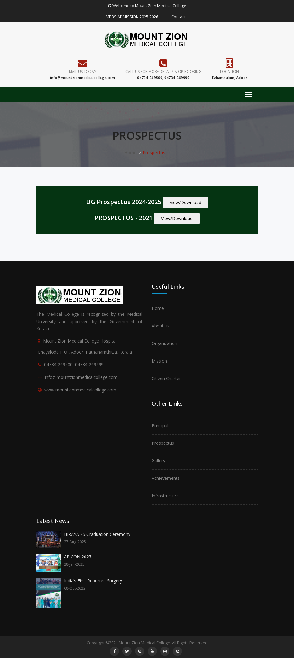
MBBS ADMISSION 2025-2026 (132, 16)
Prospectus (163, 443)
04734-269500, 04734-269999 (74, 364)
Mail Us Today (82, 71)
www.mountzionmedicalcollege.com (80, 390)
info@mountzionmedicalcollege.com (81, 377)
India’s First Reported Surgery (93, 581)
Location (229, 71)
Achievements (166, 478)
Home (130, 152)
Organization (164, 343)
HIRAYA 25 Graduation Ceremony (97, 534)
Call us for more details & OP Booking (163, 71)
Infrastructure (165, 496)
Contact (178, 16)
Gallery (158, 460)
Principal (160, 425)
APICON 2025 (77, 557)
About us (160, 326)
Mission (159, 361)
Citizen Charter (166, 378)
